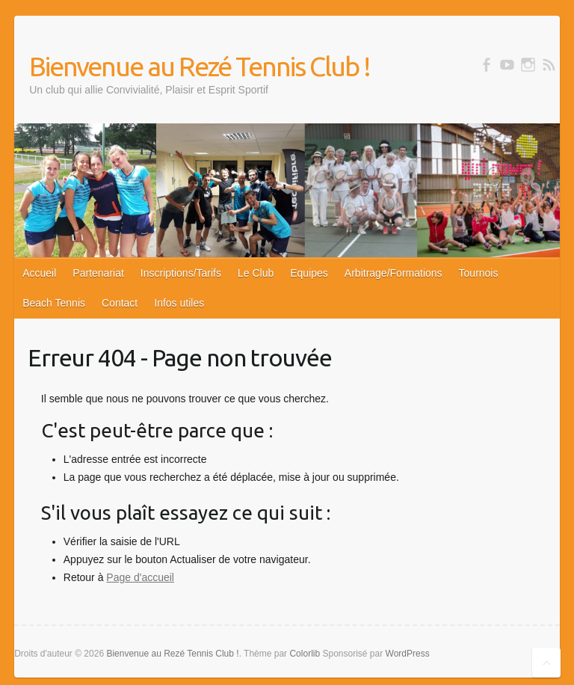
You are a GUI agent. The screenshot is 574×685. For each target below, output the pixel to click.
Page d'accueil (140, 577)
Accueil (39, 273)
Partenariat (97, 273)
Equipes (309, 273)
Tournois (479, 273)
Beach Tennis (53, 303)
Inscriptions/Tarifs (181, 273)
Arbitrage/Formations (393, 273)
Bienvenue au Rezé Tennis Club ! (199, 66)
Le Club (256, 273)
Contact (120, 303)
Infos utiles (179, 303)
